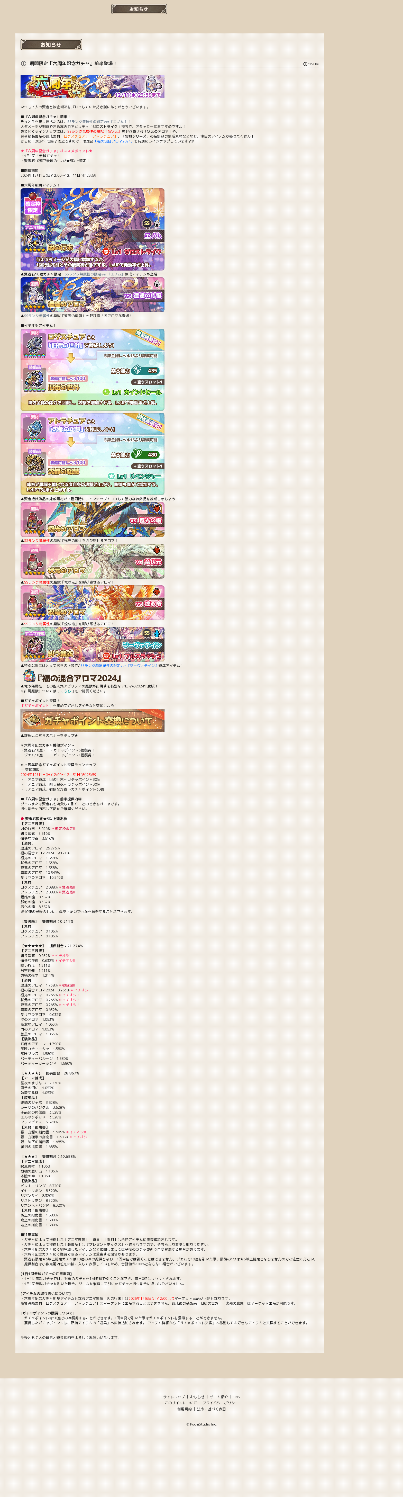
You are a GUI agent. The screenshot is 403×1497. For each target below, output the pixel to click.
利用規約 (184, 1408)
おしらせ (197, 1396)
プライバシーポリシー (221, 1402)
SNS (236, 1396)
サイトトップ (174, 1396)
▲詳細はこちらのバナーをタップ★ (92, 733)
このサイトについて (181, 1402)
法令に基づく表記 (211, 1408)
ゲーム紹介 (219, 1396)
